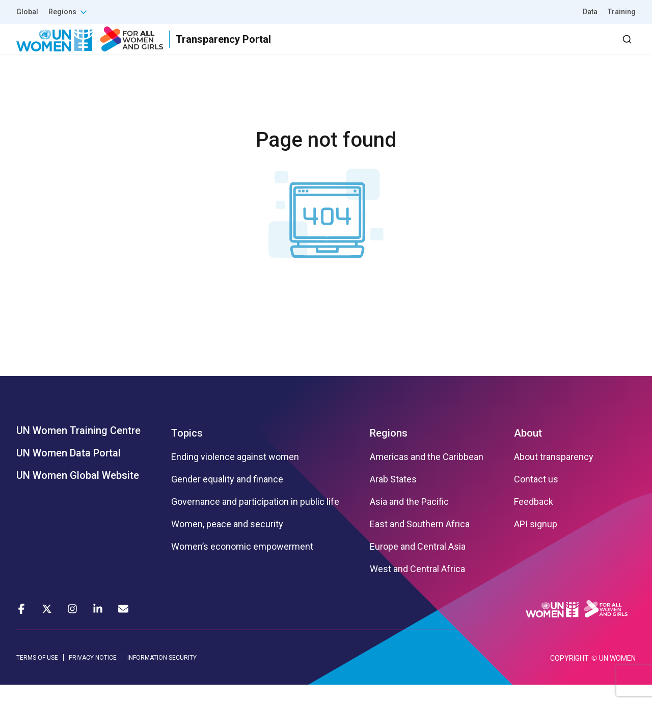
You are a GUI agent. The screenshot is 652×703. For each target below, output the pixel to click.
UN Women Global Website (77, 493)
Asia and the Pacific (409, 520)
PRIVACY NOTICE (93, 676)
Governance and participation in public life (255, 520)
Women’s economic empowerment (242, 565)
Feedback (533, 520)
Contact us (536, 497)
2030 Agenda (499, 48)
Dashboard (577, 48)
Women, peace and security (227, 542)
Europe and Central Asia (418, 565)
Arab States (393, 497)
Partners (432, 48)
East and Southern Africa (420, 542)
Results (377, 48)
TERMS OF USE (37, 676)
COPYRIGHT (569, 676)
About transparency (553, 475)
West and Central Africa (417, 587)
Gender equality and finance (227, 497)
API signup (535, 542)
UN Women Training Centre (78, 448)
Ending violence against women (235, 475)
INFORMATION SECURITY (162, 676)
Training (622, 12)
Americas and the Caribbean (426, 475)
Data (590, 12)
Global (27, 12)
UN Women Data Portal (68, 471)
